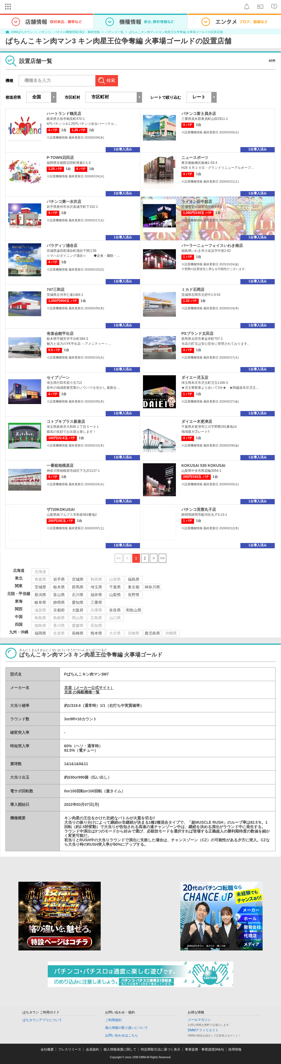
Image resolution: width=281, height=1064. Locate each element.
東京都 (133, 587)
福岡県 (40, 633)
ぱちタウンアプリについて (42, 1020)
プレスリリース (69, 1049)
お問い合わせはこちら (121, 1035)
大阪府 (77, 610)
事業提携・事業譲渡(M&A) (204, 1049)
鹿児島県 (152, 633)
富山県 (59, 594)
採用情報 (234, 1049)
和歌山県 (133, 610)
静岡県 (59, 602)
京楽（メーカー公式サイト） (89, 687)
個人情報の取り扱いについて (126, 1028)
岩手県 (59, 579)
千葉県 (115, 587)
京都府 (59, 610)
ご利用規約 (113, 1020)
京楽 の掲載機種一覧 (82, 692)
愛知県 (77, 602)
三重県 (96, 602)
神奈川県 (152, 587)
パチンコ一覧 (114, 32)
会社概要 (47, 1049)
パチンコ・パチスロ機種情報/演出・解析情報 (69, 32)
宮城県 (77, 579)
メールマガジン (199, 1020)
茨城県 (40, 587)
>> (162, 558)
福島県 (133, 579)
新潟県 (40, 594)
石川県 (77, 594)
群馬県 (77, 587)
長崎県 (77, 633)
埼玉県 (96, 587)
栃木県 (59, 587)
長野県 (133, 594)
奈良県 (115, 610)
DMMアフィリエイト (203, 1030)
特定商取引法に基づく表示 (160, 1049)
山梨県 (115, 594)
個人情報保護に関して (119, 1049)
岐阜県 (40, 602)
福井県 (96, 594)
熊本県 (96, 633)
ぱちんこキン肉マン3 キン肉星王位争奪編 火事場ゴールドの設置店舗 (176, 32)
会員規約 (92, 1049)
